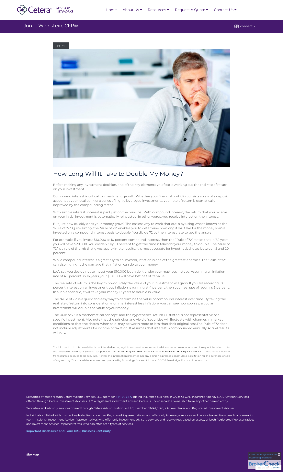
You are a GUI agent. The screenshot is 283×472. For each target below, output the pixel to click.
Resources (157, 10)
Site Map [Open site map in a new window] (32, 454)
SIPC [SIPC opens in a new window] (129, 397)
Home (111, 10)
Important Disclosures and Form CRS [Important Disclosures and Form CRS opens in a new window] (53, 431)
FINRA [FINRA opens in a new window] (120, 397)
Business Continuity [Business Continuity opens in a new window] (96, 431)
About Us (131, 10)
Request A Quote (190, 10)
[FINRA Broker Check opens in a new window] (264, 460)
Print (61, 46)
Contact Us (223, 10)
